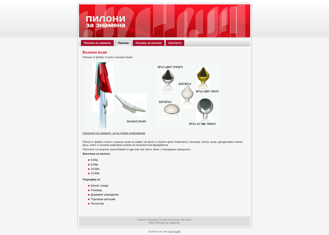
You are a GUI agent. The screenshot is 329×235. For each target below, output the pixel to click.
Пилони (152, 219)
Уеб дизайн (175, 231)
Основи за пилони (169, 219)
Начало (142, 219)
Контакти (186, 219)
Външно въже (95, 52)
